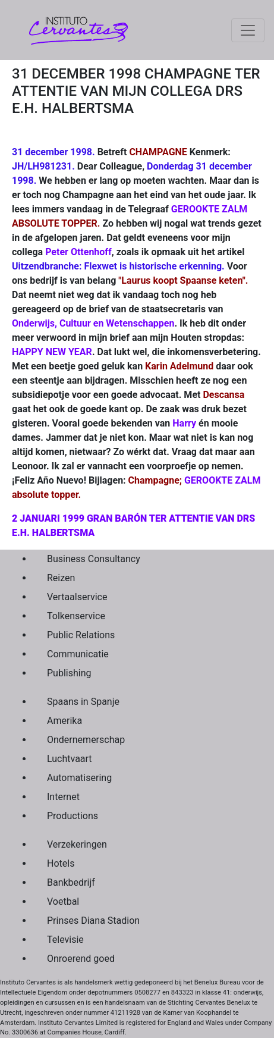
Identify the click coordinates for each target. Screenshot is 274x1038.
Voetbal (63, 901)
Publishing (69, 673)
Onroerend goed (81, 958)
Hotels (60, 863)
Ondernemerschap (86, 739)
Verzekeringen (77, 844)
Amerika (64, 720)
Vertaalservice (77, 597)
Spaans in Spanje (83, 701)
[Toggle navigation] (247, 30)
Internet (63, 796)
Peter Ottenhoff (78, 252)
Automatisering (79, 777)
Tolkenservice (76, 616)
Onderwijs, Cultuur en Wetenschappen (93, 323)
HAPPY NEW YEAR (52, 352)
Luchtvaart (69, 758)
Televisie (65, 939)
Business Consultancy (93, 559)
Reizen (61, 578)
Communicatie (78, 654)
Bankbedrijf (71, 882)
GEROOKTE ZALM (209, 209)
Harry (184, 423)
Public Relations (81, 635)
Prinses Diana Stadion (93, 920)
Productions (72, 815)
